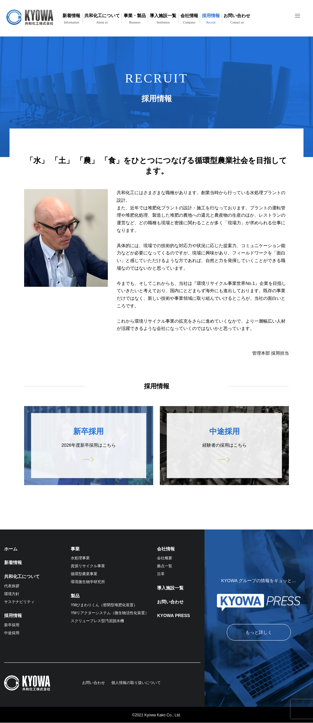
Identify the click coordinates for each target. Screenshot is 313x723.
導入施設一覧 (163, 18)
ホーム (10, 548)
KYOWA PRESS (173, 615)
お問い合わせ (237, 18)
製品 (75, 595)
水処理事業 (80, 558)
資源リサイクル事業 (88, 566)
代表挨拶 (11, 586)
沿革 (161, 574)
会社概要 (164, 558)
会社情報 (189, 18)
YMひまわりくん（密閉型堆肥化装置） (104, 605)
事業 (75, 548)
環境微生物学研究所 (88, 582)
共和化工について (102, 18)
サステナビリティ (19, 602)
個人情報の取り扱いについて (136, 682)
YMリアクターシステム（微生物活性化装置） (110, 613)
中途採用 (11, 633)
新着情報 (71, 18)
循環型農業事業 (84, 574)
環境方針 (11, 594)
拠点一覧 (164, 566)
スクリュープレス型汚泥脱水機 (97, 621)
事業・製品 (135, 18)
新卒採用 (11, 625)
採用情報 (211, 18)
